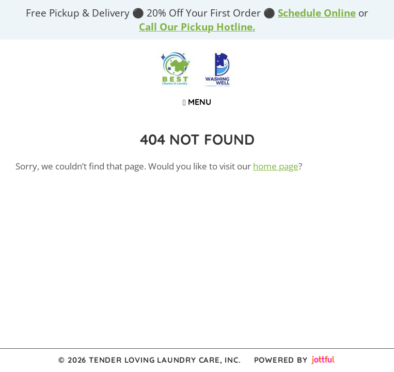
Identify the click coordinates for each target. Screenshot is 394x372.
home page (275, 166)
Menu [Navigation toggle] (197, 102)
